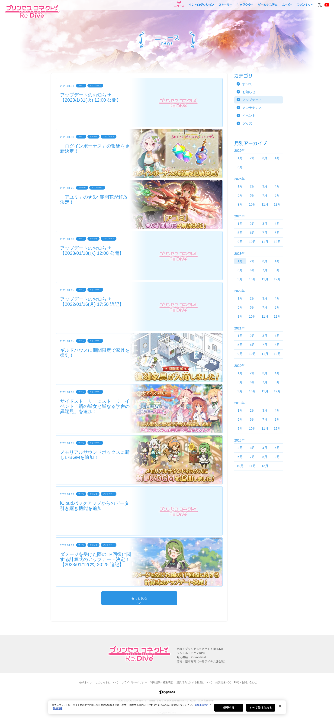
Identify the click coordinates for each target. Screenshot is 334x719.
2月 (252, 158)
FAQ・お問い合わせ (245, 682)
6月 (252, 195)
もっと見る (139, 598)
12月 (277, 204)
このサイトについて (106, 682)
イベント (248, 115)
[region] (167, 709)
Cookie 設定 (201, 707)
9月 (240, 204)
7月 (264, 195)
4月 (277, 158)
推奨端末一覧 (223, 682)
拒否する (228, 709)
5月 (240, 167)
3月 (264, 158)
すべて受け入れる (260, 709)
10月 (252, 204)
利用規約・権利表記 (161, 682)
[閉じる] (280, 708)
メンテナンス (252, 108)
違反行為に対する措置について (194, 682)
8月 (277, 195)
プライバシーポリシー (134, 682)
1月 (240, 158)
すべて (247, 84)
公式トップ (85, 682)
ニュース (179, 3)
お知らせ (248, 92)
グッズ (247, 123)
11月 (264, 204)
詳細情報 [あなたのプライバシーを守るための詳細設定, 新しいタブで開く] (57, 710)
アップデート (252, 100)
